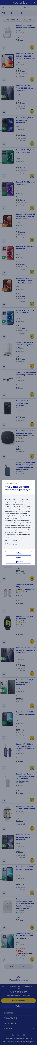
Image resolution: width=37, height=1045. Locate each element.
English (7, 483)
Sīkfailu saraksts (11, 544)
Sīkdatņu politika (11, 540)
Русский (14, 483)
